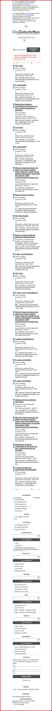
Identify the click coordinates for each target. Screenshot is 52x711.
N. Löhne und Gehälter (23, 360)
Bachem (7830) (19, 631)
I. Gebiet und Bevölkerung (24, 339)
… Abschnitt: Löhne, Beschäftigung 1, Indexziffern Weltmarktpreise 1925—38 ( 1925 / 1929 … (27, 306)
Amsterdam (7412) (20, 605)
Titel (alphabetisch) (19, 504)
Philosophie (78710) (20, 649)
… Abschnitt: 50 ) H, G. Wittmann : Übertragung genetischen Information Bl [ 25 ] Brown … (27, 411)
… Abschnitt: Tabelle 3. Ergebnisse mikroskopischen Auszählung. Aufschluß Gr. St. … (27, 248)
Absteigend (36, 498)
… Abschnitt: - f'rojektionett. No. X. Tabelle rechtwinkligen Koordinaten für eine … (27, 462)
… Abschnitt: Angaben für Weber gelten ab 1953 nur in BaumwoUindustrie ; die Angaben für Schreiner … (27, 394)
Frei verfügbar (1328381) (21, 517)
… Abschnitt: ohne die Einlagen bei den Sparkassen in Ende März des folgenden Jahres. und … (27, 267)
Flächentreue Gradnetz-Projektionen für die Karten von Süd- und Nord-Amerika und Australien (26, 107)
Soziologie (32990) (20, 654)
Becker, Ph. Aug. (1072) (21, 591)
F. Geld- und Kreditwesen (24, 254)
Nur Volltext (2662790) (20, 527)
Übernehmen (26, 676)
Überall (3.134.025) (19, 529)
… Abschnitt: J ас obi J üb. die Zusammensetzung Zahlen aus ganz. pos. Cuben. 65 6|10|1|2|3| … (26, 333)
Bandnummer (18, 511)
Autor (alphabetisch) (19, 502)
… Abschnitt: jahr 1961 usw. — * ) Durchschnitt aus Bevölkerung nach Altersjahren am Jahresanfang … (26, 354)
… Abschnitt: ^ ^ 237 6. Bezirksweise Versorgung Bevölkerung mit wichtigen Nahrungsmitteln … (27, 229)
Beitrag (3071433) (19, 571)
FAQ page (30, 15)
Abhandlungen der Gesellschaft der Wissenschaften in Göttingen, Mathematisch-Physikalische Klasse (26, 549)
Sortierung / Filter (33, 49)
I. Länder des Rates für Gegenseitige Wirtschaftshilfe (25, 469)
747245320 (18, 545)
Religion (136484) (19, 651)
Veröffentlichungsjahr (20, 508)
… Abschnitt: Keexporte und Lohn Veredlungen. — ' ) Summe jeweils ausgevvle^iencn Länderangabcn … (26, 483)
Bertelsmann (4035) (20, 633)
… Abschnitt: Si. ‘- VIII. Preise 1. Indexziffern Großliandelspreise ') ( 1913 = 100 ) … (27, 141)
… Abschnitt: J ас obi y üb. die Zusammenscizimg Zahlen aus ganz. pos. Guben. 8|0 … (26, 189)
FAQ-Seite (31, 2)
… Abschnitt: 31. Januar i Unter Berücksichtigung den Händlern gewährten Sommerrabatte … (25, 287)
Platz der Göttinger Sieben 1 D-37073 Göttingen (22, 703)
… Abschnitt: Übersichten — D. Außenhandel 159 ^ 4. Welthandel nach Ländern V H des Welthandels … (27, 98)
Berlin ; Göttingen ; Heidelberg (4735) (25, 610)
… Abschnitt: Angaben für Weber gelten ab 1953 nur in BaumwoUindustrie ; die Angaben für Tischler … (27, 375)
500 (31, 62)
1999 (16, 543)
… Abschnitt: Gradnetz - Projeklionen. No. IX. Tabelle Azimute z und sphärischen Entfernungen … (27, 121)
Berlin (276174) (19, 608)
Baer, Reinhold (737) (20, 585)
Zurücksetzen (26, 680)
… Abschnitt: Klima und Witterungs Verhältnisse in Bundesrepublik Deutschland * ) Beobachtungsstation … (26, 210)
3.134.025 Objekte (20, 49)
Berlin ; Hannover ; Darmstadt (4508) (25, 612)
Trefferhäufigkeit (18, 499)
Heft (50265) (18, 568)
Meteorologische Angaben (24, 195)
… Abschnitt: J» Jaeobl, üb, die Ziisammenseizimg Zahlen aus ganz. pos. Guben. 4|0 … (26, 439)
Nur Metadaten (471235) (21, 525)
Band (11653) (18, 566)
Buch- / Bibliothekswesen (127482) (24, 647)
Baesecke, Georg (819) (21, 587)
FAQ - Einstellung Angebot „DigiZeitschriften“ (26, 689)
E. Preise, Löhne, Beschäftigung (26, 293)
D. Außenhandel (21, 85)
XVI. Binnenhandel (21, 216)
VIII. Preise (19, 66)
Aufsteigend (17, 498)
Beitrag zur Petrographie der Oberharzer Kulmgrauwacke (25, 236)
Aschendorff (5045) (20, 628)
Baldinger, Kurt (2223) (20, 589)
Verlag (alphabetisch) (20, 506)
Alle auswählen (26, 539)
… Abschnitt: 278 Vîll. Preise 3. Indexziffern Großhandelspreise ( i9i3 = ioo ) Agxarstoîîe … (27, 79)
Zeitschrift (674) (19, 564)
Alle (15, 519)
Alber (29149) (18, 626)
